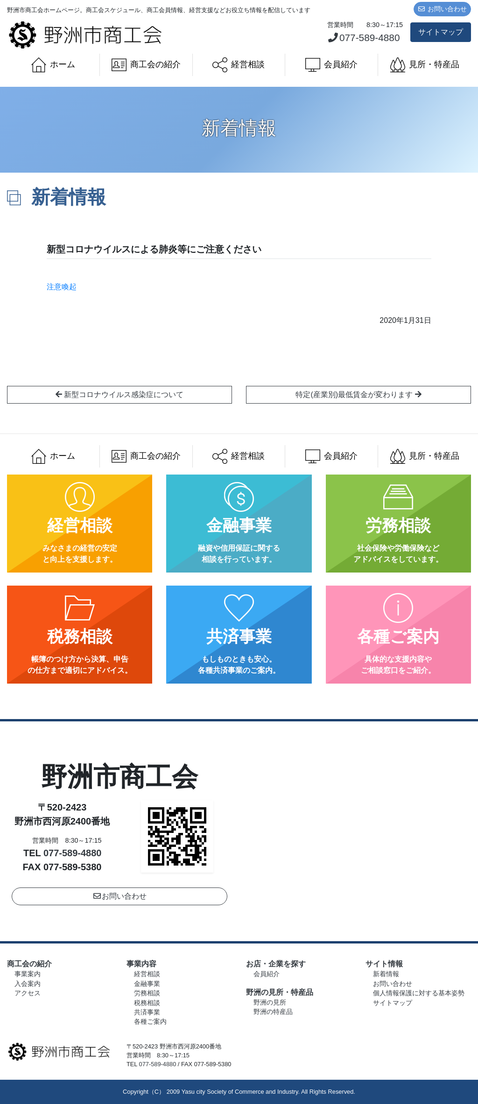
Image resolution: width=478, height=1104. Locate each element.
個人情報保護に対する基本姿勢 (418, 993)
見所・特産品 (424, 64)
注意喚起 (65, 287)
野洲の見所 (269, 1002)
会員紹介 (331, 64)
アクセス (27, 993)
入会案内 (27, 983)
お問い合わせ (442, 9)
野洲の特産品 (273, 1011)
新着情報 (386, 974)
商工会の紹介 (146, 64)
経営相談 (238, 64)
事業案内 (27, 974)
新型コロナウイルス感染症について (119, 394)
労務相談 (147, 993)
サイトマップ (440, 32)
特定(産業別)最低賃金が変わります (358, 394)
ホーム (53, 64)
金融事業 (147, 983)
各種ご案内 (150, 1021)
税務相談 (147, 1002)
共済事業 (147, 1012)
